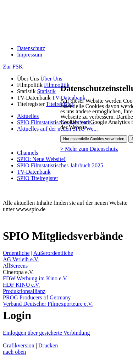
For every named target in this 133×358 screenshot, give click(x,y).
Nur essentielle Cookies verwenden (93, 139)
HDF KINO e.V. (21, 285)
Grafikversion (18, 345)
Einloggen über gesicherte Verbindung (46, 333)
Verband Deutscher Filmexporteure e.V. (48, 304)
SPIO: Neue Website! (41, 159)
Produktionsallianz (24, 291)
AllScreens (15, 266)
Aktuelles (28, 116)
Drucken (48, 345)
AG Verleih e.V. (21, 259)
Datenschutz (31, 48)
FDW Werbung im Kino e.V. (35, 278)
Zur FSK (13, 67)
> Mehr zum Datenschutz (89, 149)
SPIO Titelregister (37, 178)
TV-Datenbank (34, 172)
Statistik (46, 91)
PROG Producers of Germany (37, 297)
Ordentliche (16, 253)
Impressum (29, 55)
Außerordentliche (53, 253)
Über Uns (51, 79)
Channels (27, 153)
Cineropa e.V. (18, 272)
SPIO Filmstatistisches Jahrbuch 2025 (60, 165)
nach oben (14, 352)
